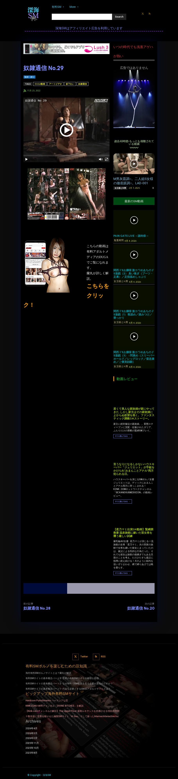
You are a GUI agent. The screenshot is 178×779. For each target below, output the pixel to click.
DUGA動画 (40, 83)
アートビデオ (55, 83)
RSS (103, 656)
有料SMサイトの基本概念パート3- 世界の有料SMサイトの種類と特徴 (62, 678)
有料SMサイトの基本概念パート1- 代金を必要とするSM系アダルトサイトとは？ (68, 688)
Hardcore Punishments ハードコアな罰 (47, 700)
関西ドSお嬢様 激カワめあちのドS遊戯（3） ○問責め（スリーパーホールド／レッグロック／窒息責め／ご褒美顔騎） (133, 357)
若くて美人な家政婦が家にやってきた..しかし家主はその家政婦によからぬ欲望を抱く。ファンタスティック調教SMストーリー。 (133, 413)
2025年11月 (32, 743)
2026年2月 (31, 738)
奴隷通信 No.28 (36, 608)
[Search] (119, 17)
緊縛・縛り (29, 77)
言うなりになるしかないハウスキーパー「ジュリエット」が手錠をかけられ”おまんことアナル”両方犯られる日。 (133, 469)
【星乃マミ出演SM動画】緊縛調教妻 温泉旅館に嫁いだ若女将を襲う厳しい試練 (133, 533)
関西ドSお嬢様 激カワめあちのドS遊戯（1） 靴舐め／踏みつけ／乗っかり (133, 315)
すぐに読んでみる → (122, 436)
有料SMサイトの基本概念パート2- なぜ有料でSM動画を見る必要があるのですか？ (69, 683)
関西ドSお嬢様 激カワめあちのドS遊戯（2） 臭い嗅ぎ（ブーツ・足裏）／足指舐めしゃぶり (133, 274)
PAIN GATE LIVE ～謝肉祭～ (131, 236)
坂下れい (70, 83)
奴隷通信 (82, 83)
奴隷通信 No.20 (141, 608)
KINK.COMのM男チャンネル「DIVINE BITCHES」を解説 (55, 706)
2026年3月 (31, 733)
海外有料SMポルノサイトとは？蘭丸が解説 (48, 673)
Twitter (84, 656)
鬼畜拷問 (119, 240)
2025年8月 (31, 753)
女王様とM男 (120, 188)
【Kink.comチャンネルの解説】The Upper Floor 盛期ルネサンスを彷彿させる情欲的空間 (72, 711)
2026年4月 (31, 728)
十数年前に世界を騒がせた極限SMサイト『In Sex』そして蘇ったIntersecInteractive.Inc (72, 716)
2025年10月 (32, 748)
